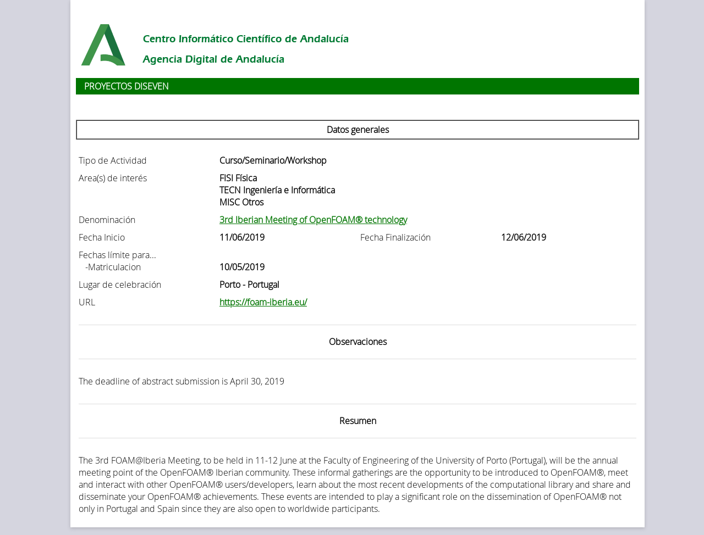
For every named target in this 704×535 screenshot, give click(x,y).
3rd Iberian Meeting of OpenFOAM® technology (313, 220)
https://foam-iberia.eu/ (263, 302)
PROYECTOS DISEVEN (126, 86)
